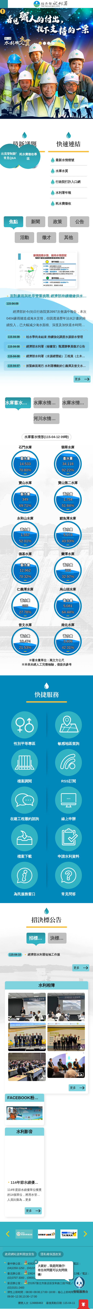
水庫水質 (62, 171)
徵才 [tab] (46, 237)
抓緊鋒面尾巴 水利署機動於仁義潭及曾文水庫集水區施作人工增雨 (47, 366)
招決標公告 (46, 919)
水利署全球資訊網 (50, 4)
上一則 (7, 1234)
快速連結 (68, 143)
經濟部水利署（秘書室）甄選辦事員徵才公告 (45, 346)
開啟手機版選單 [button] (4, 4)
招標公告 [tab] (37, 938)
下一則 (85, 1234)
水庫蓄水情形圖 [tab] (18, 402)
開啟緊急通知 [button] (83, 1304)
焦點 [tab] (13, 221)
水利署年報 (63, 192)
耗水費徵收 (63, 203)
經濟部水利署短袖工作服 (34, 955)
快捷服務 (46, 694)
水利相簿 (46, 985)
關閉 (36, 1262)
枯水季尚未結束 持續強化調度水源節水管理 (44, 337)
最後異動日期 (54, 1303)
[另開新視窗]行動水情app (44, 43)
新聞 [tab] (35, 221)
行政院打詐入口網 (68, 182)
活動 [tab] (24, 237)
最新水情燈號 (65, 160)
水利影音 (24, 1132)
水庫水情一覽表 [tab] (46, 402)
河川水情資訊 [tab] (46, 418)
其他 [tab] (68, 237)
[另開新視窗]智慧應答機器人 (48, 43)
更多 (78, 379)
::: (1, 1248)
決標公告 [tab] (58, 938)
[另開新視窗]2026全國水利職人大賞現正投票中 (40, 43)
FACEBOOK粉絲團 (24, 1098)
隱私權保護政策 (51, 1254)
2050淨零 (53, 43)
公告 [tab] (79, 221)
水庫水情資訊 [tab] (75, 402)
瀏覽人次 (23, 1303)
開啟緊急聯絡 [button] (2, 11)
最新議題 (24, 143)
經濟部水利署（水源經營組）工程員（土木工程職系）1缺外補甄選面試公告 (47, 356)
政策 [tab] (57, 221)
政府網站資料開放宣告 (19, 1254)
